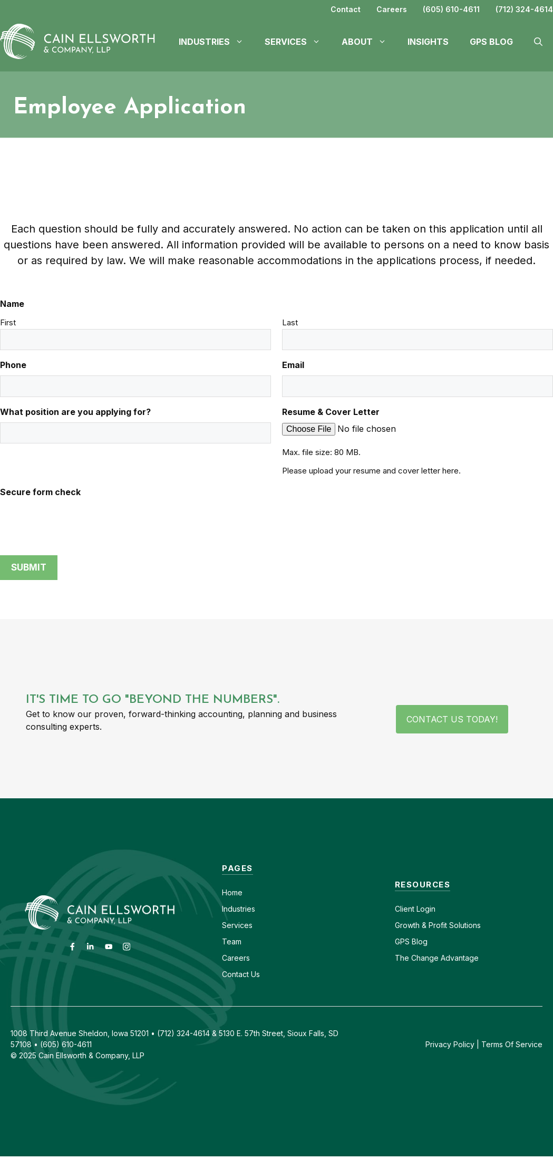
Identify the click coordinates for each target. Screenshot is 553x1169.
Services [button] (298, 41)
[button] (538, 41)
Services (237, 925)
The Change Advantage (437, 957)
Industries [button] (216, 41)
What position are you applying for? (75, 412)
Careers (391, 9)
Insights (428, 41)
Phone (13, 365)
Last (290, 322)
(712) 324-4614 (524, 9)
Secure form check (40, 492)
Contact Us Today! (452, 719)
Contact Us (241, 974)
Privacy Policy (449, 1044)
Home (232, 892)
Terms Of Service (511, 1044)
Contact (346, 9)
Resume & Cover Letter (331, 412)
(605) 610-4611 (451, 9)
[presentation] (80, 523)
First (8, 322)
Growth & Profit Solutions (438, 925)
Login (424, 908)
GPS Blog (491, 41)
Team (231, 941)
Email (293, 365)
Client (404, 908)
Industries (238, 908)
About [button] (369, 41)
